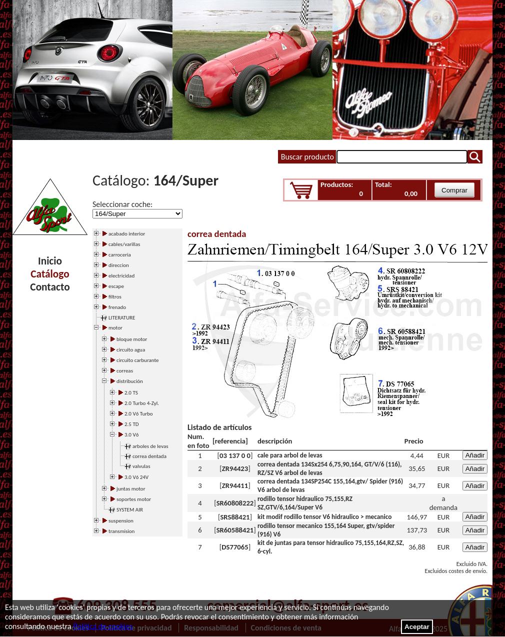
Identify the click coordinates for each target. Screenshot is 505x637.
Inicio (50, 261)
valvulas (141, 466)
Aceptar (417, 626)
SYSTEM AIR (129, 509)
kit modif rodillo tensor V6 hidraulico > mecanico (325, 516)
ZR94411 (235, 485)
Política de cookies (102, 626)
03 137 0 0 (235, 455)
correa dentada (149, 456)
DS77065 (235, 547)
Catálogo (49, 274)
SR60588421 (235, 530)
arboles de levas (150, 446)
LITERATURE (121, 317)
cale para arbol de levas (290, 455)
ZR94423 (235, 468)
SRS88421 (235, 517)
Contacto (50, 287)
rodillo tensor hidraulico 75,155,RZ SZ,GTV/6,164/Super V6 (305, 503)
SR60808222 (235, 503)
